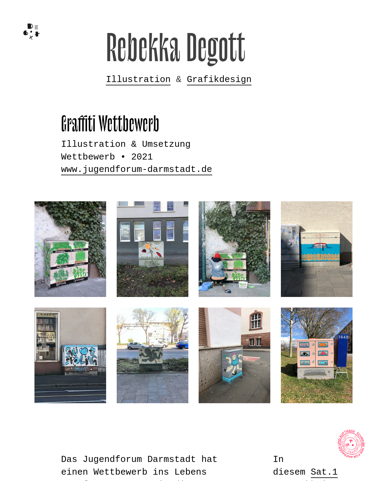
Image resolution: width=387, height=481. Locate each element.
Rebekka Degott (176, 48)
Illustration (138, 79)
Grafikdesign (219, 79)
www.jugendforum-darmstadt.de (136, 169)
